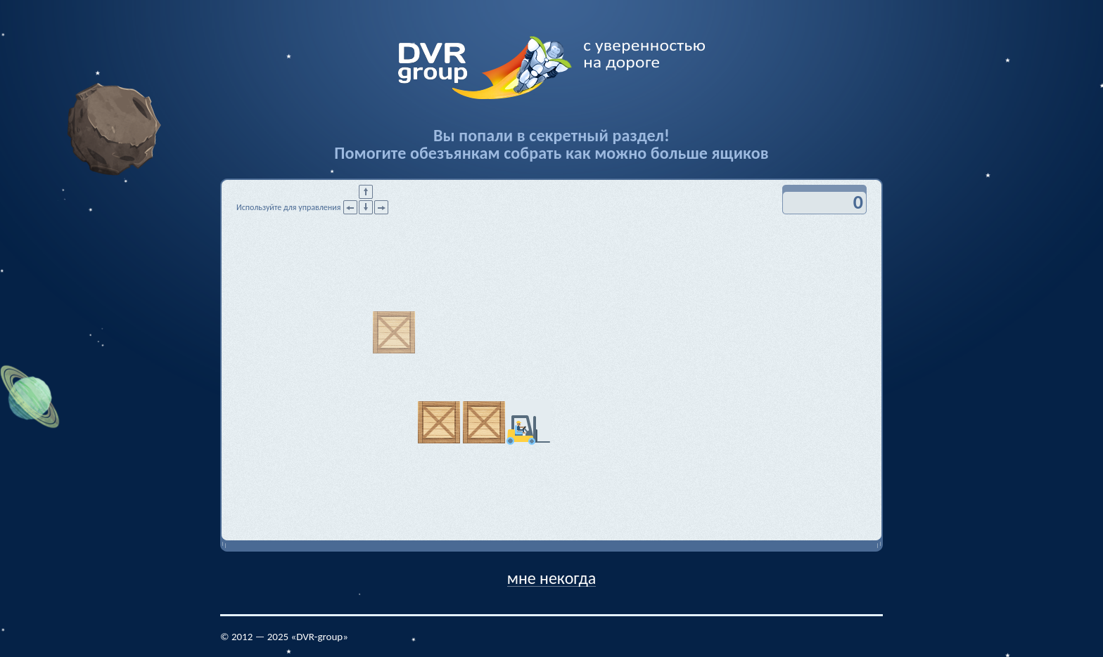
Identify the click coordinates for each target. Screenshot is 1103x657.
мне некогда (552, 577)
